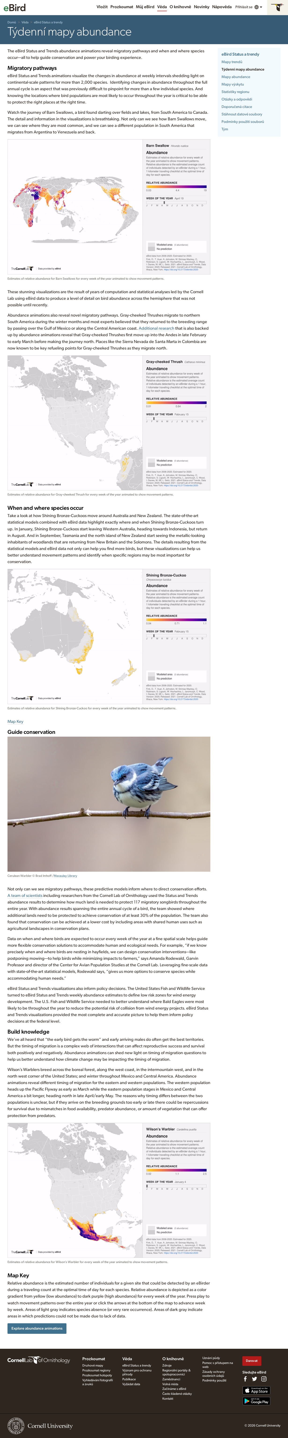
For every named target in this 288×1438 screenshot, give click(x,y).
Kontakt (167, 1398)
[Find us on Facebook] (245, 1379)
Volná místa (170, 1384)
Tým (225, 129)
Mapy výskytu (233, 84)
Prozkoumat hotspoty (97, 1375)
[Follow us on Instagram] (264, 1379)
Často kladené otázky (177, 1393)
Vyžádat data (131, 1384)
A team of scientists (24, 896)
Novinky (201, 7)
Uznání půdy (211, 1358)
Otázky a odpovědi (237, 99)
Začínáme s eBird (174, 1389)
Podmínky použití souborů (243, 122)
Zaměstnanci (171, 1379)
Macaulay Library (65, 876)
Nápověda (222, 7)
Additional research (156, 328)
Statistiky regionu (235, 92)
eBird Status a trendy (48, 22)
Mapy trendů (232, 62)
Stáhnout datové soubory (242, 114)
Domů (11, 22)
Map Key (15, 722)
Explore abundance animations (36, 1328)
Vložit (102, 7)
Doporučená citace (237, 107)
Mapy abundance (236, 77)
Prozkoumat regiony (96, 1370)
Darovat (252, 1361)
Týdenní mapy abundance (243, 69)
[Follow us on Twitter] (254, 1379)
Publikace (129, 1379)
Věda (162, 7)
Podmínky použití (214, 1380)
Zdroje (166, 1365)
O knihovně (180, 7)
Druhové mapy (92, 1365)
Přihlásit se (243, 7)
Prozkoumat (121, 7)
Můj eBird (145, 7)
